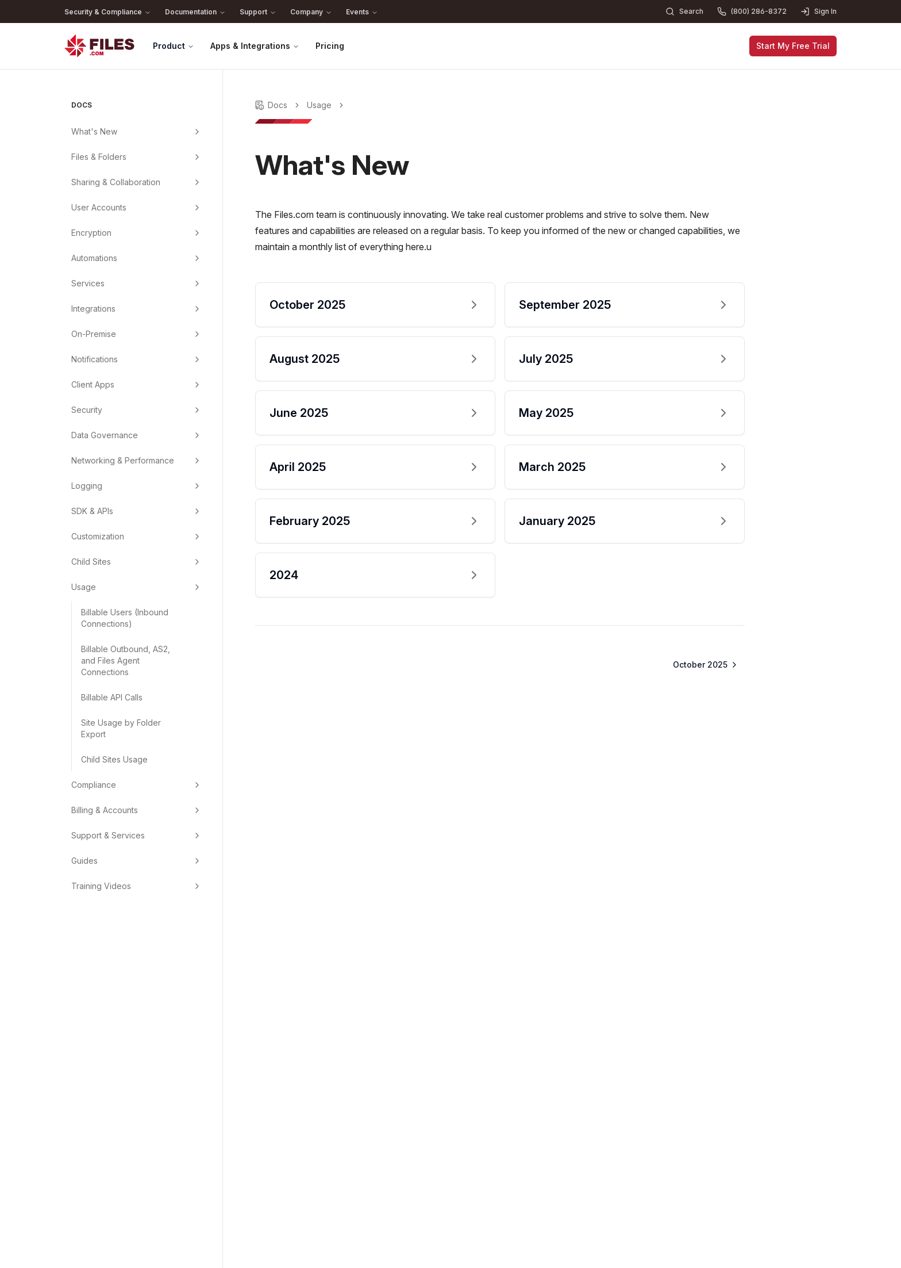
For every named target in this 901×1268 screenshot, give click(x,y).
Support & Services (108, 835)
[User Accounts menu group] (197, 207)
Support (258, 11)
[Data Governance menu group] (197, 435)
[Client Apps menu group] (197, 384)
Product (173, 46)
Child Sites (91, 561)
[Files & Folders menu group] (197, 157)
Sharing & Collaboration (115, 182)
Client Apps (92, 384)
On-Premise (93, 334)
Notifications (94, 359)
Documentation (195, 11)
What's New (94, 131)
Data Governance (104, 435)
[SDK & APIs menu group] (197, 511)
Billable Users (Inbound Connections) (124, 618)
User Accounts (98, 207)
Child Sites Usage (114, 759)
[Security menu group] (197, 410)
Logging (86, 486)
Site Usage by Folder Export (121, 728)
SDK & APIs (92, 511)
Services (88, 283)
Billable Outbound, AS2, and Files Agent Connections (125, 660)
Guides (84, 860)
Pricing (329, 46)
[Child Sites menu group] (197, 561)
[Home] (99, 46)
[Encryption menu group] (197, 233)
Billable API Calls (112, 697)
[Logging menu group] (197, 486)
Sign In (818, 11)
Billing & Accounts (104, 810)
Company (311, 11)
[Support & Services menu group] (197, 835)
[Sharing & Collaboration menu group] (197, 182)
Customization (97, 536)
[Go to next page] (704, 664)
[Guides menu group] (197, 861)
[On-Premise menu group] (197, 334)
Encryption (91, 232)
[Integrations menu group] (197, 308)
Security (86, 410)
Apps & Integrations (254, 46)
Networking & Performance (122, 460)
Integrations (93, 308)
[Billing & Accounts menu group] (197, 810)
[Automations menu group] (197, 258)
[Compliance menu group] (197, 785)
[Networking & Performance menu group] (197, 460)
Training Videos (101, 886)
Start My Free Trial (793, 46)
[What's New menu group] (197, 131)
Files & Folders (98, 157)
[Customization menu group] (197, 536)
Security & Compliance (107, 11)
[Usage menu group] (197, 587)
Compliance (93, 785)
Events (362, 11)
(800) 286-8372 (752, 11)
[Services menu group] (197, 283)
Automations (94, 258)
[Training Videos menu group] (197, 886)
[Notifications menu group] (197, 359)
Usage (83, 587)
